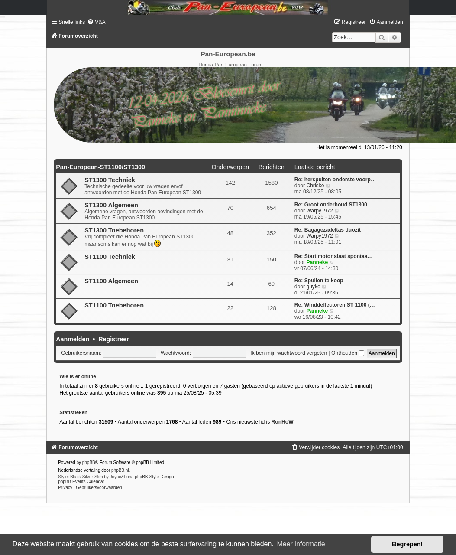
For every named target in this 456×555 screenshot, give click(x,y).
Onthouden (347, 353)
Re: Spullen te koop (318, 281)
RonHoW (283, 422)
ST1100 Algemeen (111, 281)
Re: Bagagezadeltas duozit (327, 230)
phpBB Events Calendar (81, 481)
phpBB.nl (120, 470)
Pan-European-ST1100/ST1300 (100, 166)
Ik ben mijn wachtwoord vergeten (288, 353)
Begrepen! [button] (407, 544)
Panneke (317, 262)
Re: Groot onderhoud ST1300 (330, 205)
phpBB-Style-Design (154, 476)
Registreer (113, 339)
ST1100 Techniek (109, 256)
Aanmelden (72, 339)
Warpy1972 (319, 211)
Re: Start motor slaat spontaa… (333, 256)
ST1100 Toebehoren (114, 305)
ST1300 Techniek (109, 179)
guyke (313, 287)
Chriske (315, 186)
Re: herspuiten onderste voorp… (335, 179)
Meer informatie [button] (301, 544)
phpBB (88, 462)
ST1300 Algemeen (111, 205)
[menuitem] (96, 22)
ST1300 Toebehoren (114, 230)
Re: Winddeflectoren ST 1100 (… (334, 305)
